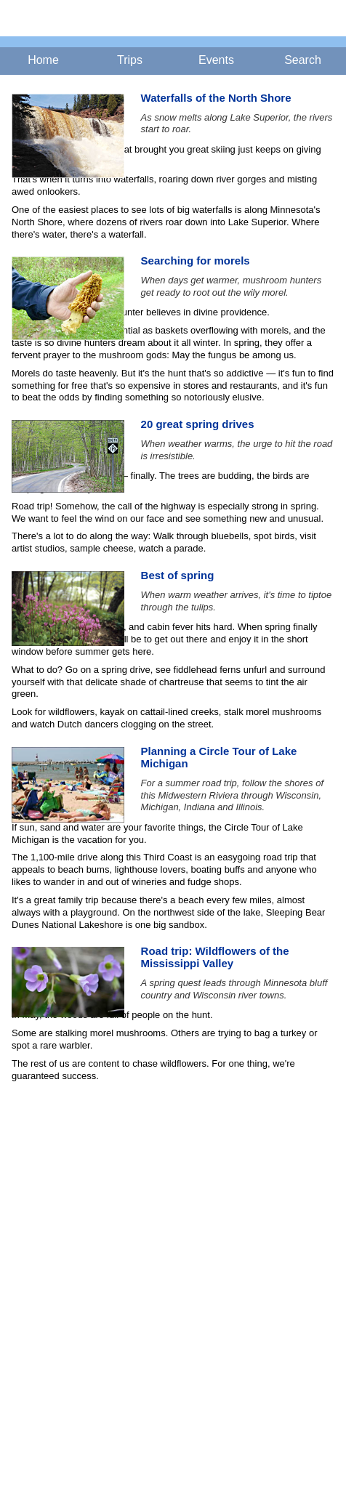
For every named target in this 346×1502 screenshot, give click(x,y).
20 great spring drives (197, 424)
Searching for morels (195, 260)
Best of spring (177, 575)
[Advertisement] (173, 1284)
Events (216, 60)
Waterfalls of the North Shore (216, 98)
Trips (129, 60)
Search (302, 60)
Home (43, 60)
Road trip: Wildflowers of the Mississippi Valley (215, 957)
